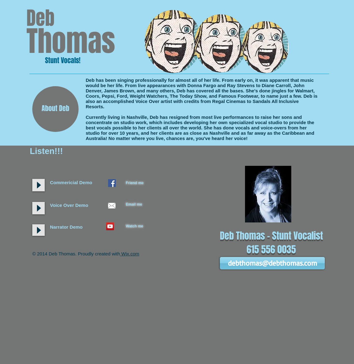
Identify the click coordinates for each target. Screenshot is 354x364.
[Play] (38, 208)
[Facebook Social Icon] (112, 183)
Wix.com (129, 253)
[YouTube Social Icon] (110, 226)
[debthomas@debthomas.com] (272, 263)
